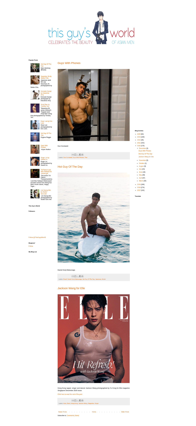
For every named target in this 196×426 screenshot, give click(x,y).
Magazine (91, 403)
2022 (139, 140)
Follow (31, 246)
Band (68, 403)
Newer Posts (62, 412)
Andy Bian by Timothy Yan (45, 105)
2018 (139, 187)
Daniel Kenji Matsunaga (75, 279)
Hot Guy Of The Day (70, 166)
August (141, 166)
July (140, 169)
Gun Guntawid (67, 157)
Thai (86, 157)
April (140, 178)
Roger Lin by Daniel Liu (45, 158)
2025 (139, 134)
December (142, 148)
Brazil (65, 279)
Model (104, 279)
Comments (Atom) (73, 415)
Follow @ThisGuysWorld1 (37, 237)
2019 (139, 184)
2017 (139, 190)
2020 (139, 146)
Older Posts (125, 412)
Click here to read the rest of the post (70, 394)
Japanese (98, 279)
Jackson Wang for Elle (71, 288)
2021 (139, 143)
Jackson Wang (82, 403)
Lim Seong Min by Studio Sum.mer (46, 192)
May (140, 175)
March (141, 181)
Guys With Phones (69, 63)
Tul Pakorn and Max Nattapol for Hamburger (46, 171)
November (142, 160)
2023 (139, 137)
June (141, 172)
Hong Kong (74, 403)
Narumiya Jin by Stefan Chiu (46, 77)
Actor (64, 403)
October (142, 163)
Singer (96, 403)
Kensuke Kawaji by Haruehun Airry (46, 93)
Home (94, 412)
